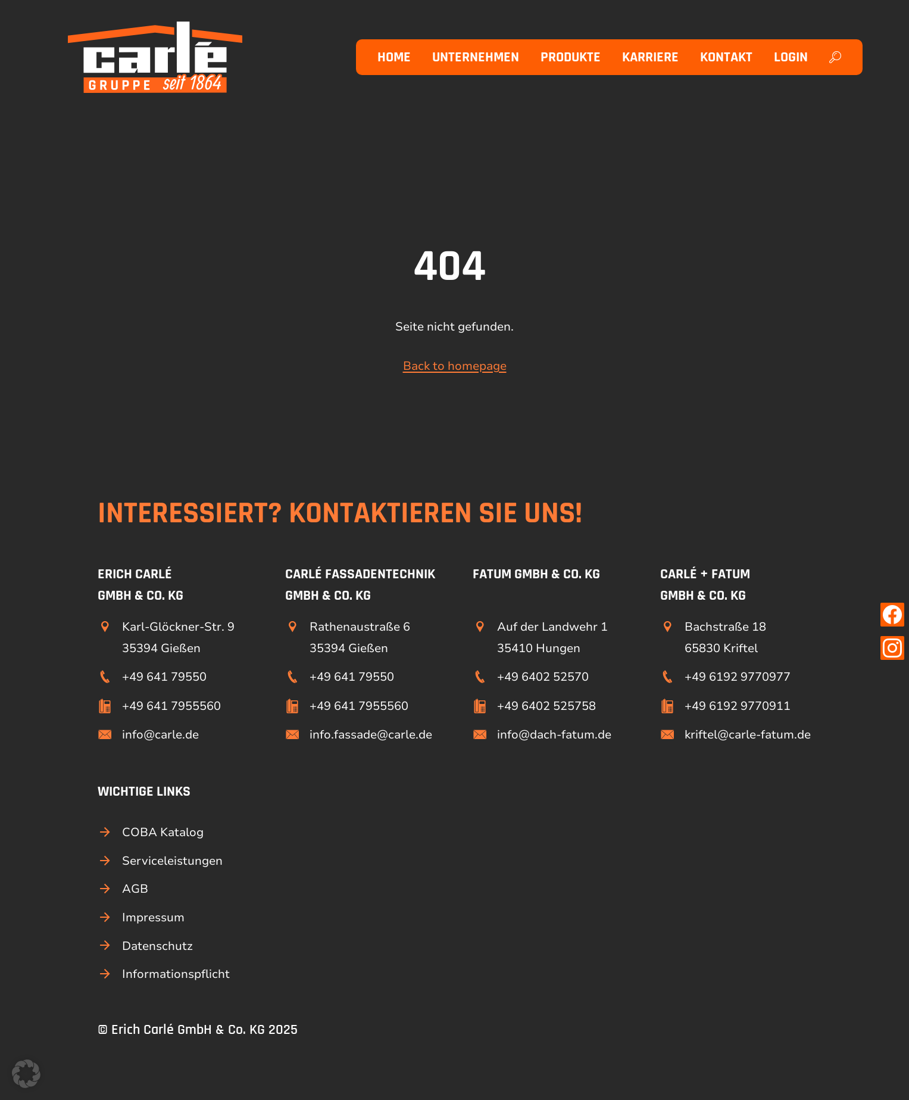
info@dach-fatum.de (554, 735)
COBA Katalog (163, 832)
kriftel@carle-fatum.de (748, 735)
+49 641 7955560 (171, 706)
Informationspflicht (176, 974)
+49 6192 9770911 (738, 706)
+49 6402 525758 (546, 706)
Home (394, 57)
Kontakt (726, 57)
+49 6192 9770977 (738, 677)
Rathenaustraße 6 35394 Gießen (360, 637)
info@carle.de (160, 735)
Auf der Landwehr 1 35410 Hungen (552, 637)
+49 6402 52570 (543, 677)
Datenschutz (157, 946)
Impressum (153, 917)
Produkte (571, 57)
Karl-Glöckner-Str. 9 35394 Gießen (178, 637)
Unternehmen (475, 57)
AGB (135, 889)
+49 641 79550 (164, 677)
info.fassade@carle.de (371, 735)
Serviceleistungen (172, 861)
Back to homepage (455, 366)
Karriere (650, 57)
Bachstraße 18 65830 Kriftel (725, 637)
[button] (26, 1074)
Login (791, 57)
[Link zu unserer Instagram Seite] (892, 648)
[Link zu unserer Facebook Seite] (892, 615)
